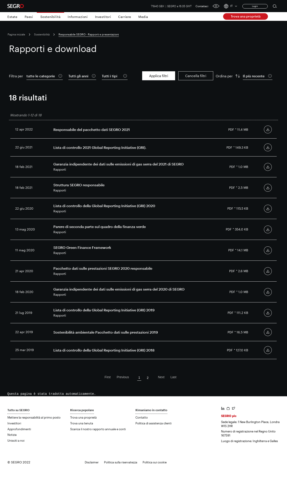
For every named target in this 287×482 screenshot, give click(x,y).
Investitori (103, 17)
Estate (12, 17)
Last (173, 377)
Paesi (29, 17)
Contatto (141, 417)
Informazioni (78, 17)
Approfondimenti (19, 429)
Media (143, 17)
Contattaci (202, 6)
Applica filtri (158, 76)
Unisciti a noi (15, 440)
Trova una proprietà (246, 16)
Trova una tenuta (81, 423)
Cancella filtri (195, 76)
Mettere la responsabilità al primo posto (34, 417)
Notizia (12, 434)
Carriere (124, 17)
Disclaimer (92, 462)
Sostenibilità (50, 17)
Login (255, 6)
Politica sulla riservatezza (120, 462)
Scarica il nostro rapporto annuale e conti (98, 429)
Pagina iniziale (16, 34)
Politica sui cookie (155, 462)
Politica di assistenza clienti (153, 423)
